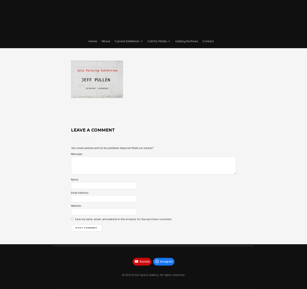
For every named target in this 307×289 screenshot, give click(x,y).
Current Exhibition (129, 41)
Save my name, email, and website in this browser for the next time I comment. (123, 219)
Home (92, 41)
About (105, 41)
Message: (77, 154)
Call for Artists (159, 41)
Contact (208, 41)
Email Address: (80, 193)
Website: (76, 206)
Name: (75, 180)
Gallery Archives (186, 41)
